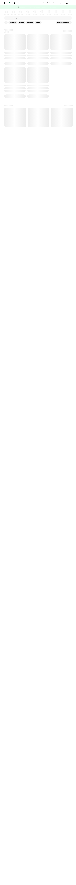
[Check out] (66, 2)
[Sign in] (63, 2)
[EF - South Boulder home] (9, 2)
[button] (68, 18)
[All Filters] (6, 22)
